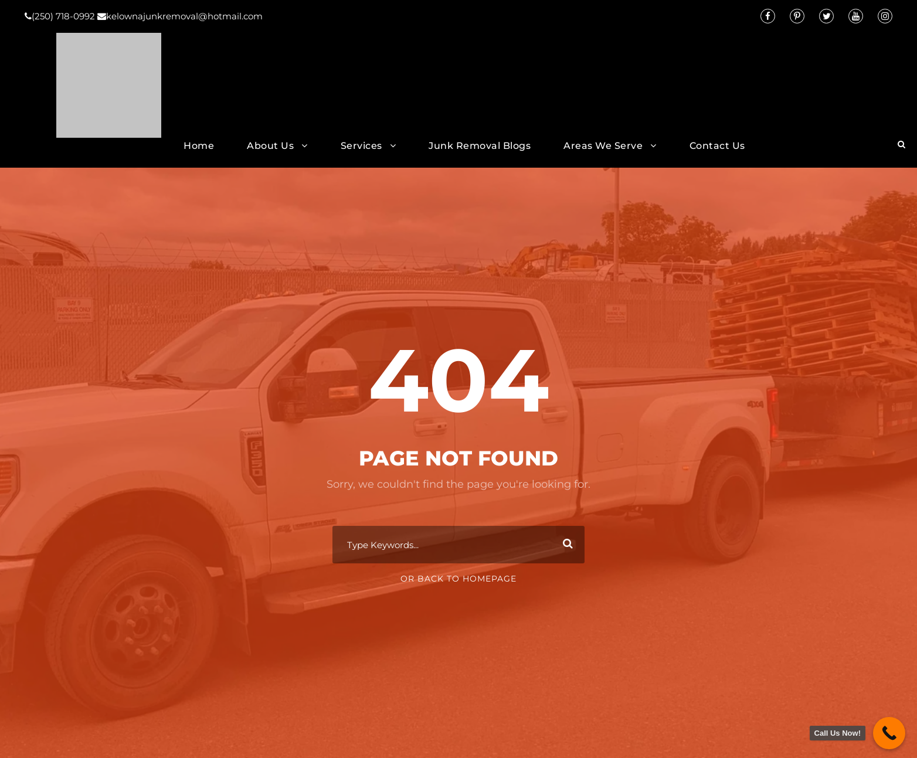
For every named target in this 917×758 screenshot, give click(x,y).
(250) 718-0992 (61, 16)
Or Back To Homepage (458, 578)
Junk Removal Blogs (480, 145)
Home (199, 145)
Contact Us (717, 145)
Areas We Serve (603, 145)
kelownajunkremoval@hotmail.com (180, 16)
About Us (270, 145)
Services (361, 145)
